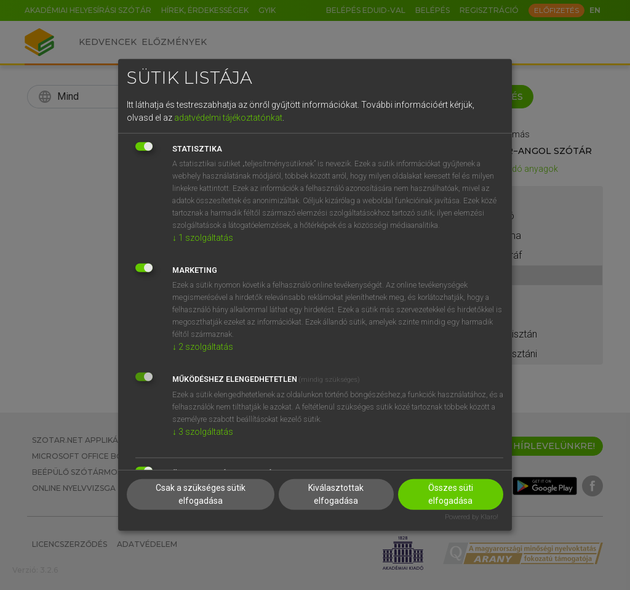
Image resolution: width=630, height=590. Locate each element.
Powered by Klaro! (471, 516)
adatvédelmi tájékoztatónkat (228, 117)
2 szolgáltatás (202, 346)
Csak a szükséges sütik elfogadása (200, 493)
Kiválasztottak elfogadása (336, 493)
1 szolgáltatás (202, 237)
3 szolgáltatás (202, 431)
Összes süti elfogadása (450, 493)
